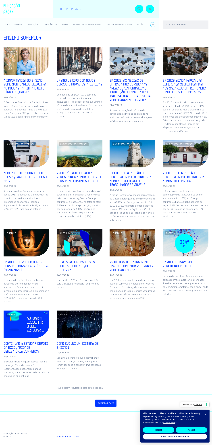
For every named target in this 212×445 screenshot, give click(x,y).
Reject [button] (158, 430)
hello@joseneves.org (68, 436)
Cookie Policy (169, 422)
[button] (201, 8)
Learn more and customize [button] (175, 436)
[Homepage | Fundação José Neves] (11, 9)
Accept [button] (191, 430)
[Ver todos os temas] (152, 24)
